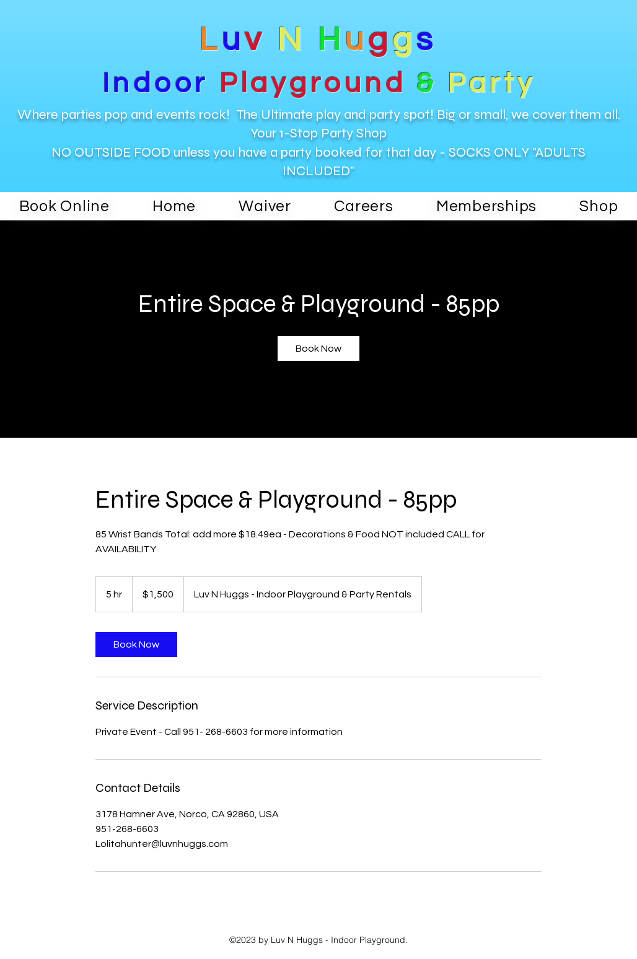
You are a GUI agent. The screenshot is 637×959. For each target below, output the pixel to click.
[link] (318, 348)
